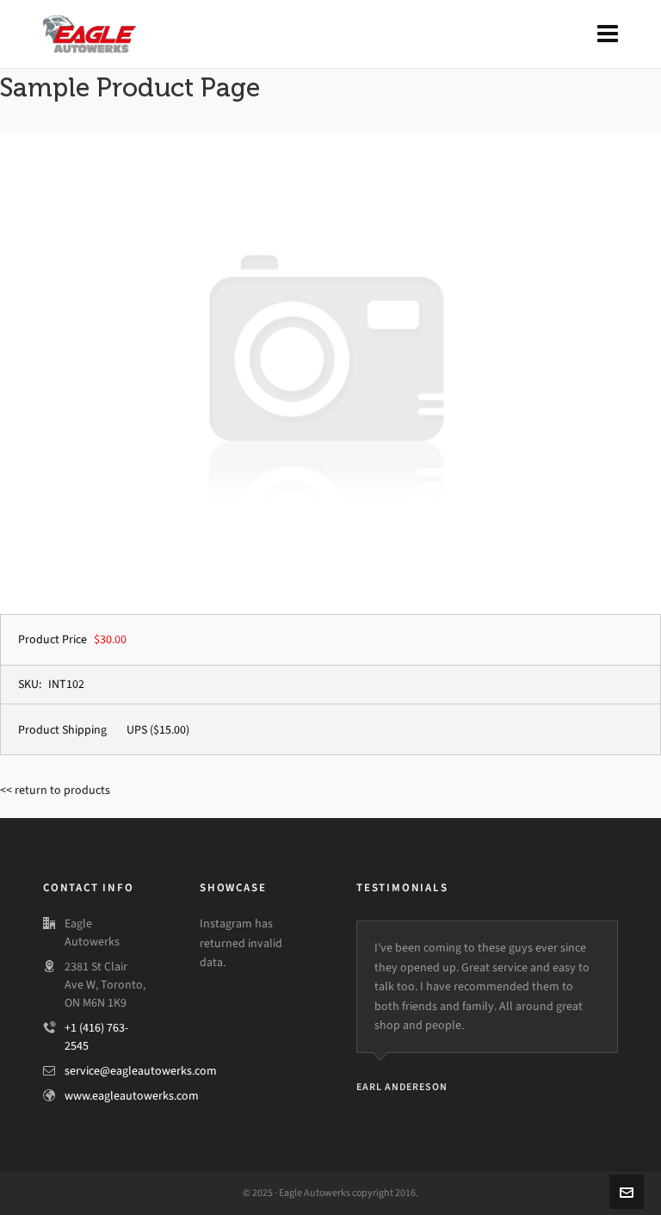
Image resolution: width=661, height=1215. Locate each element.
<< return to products (55, 790)
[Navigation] (607, 34)
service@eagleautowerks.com (141, 1071)
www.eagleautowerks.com (132, 1096)
